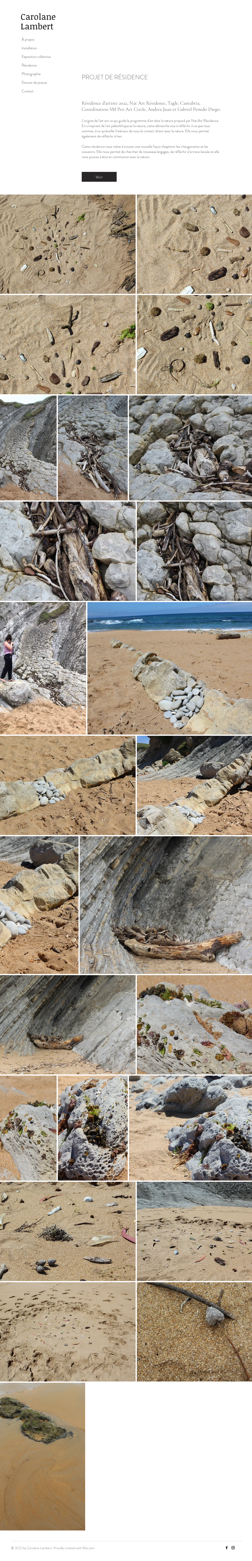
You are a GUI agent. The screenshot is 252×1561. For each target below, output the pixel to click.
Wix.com (88, 1547)
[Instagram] (233, 1547)
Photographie (31, 74)
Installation (29, 48)
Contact (27, 91)
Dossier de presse (34, 82)
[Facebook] (226, 1547)
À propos (28, 39)
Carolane (39, 16)
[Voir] (99, 177)
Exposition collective (36, 56)
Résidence (29, 65)
